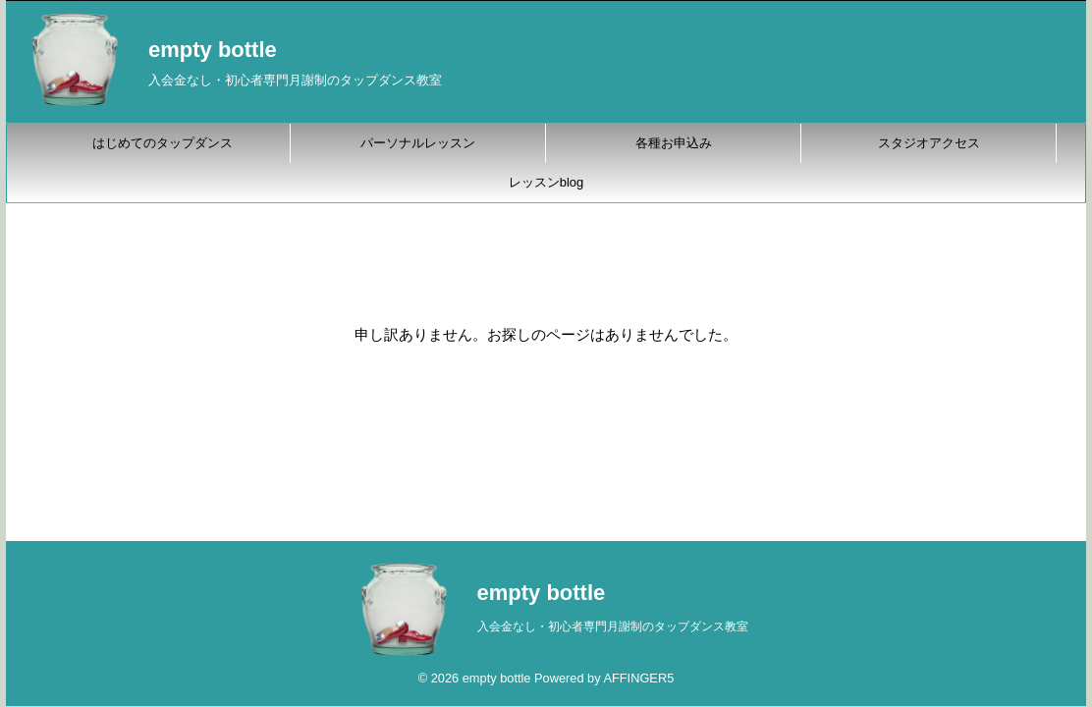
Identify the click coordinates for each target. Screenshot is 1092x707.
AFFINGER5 (638, 678)
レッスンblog (546, 182)
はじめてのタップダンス (162, 143)
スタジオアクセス (929, 143)
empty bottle (212, 49)
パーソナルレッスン (417, 143)
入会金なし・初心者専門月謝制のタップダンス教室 (612, 626)
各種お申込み (673, 143)
